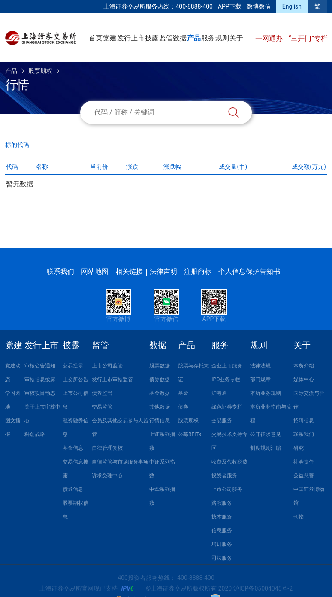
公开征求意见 (265, 434)
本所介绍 (303, 366)
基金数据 (159, 393)
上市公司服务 (226, 489)
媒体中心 (303, 379)
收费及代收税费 (229, 462)
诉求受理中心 (107, 476)
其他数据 (159, 407)
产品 (194, 38)
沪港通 (219, 393)
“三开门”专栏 (308, 38)
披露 (152, 38)
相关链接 (129, 271)
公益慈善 (303, 476)
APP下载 (229, 6)
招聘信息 (303, 421)
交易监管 (102, 407)
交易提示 (73, 366)
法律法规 (260, 366)
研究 (298, 448)
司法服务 (221, 558)
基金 (183, 393)
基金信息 (73, 448)
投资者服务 (224, 476)
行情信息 (159, 421)
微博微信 (259, 6)
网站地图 (95, 271)
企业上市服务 (226, 366)
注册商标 (197, 271)
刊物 (298, 517)
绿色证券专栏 (226, 407)
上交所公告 (75, 379)
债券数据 (159, 379)
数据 (180, 38)
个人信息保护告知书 (249, 271)
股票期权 (40, 70)
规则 (222, 38)
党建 (110, 38)
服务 (208, 38)
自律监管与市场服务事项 (120, 462)
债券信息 (73, 489)
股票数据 (159, 366)
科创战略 (34, 434)
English (292, 6)
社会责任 (303, 462)
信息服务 (221, 530)
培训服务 (221, 544)
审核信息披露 (39, 379)
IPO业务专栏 (225, 379)
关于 (236, 38)
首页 (96, 38)
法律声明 (163, 271)
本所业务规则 (265, 393)
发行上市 (131, 38)
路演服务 (221, 503)
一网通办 (269, 38)
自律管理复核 (107, 448)
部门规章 (260, 379)
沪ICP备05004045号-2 (263, 588)
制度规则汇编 (265, 448)
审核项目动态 (39, 393)
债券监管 (102, 393)
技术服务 (221, 517)
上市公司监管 (107, 366)
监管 (166, 38)
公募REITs (189, 434)
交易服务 (221, 421)
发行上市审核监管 (112, 379)
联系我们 (60, 271)
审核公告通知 (39, 366)
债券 (183, 407)
